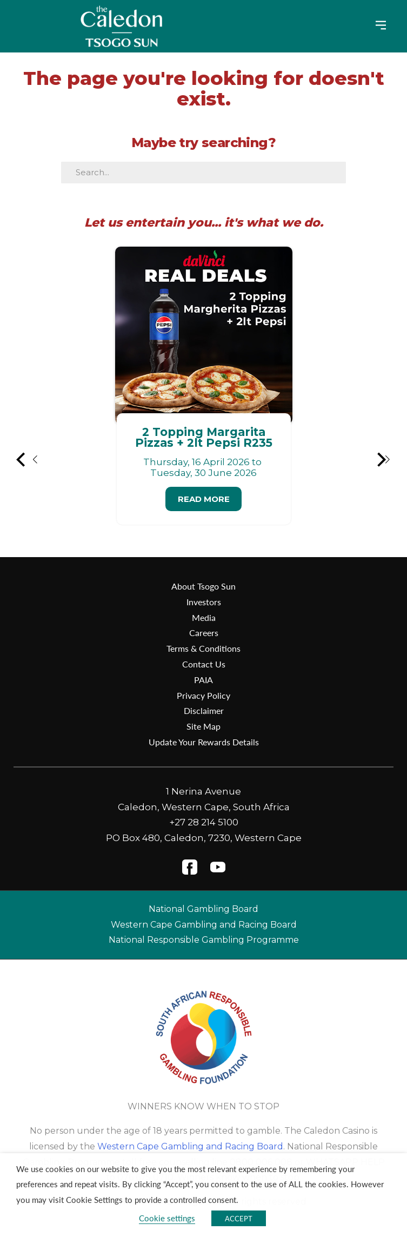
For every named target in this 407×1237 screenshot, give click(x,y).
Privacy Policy (203, 695)
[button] (27, 460)
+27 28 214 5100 (203, 822)
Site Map (203, 726)
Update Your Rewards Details (204, 742)
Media (204, 617)
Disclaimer (204, 710)
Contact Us (203, 664)
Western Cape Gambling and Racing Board (204, 925)
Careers (203, 632)
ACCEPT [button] (238, 1218)
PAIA (203, 679)
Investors (203, 602)
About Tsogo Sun (203, 586)
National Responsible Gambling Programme (204, 940)
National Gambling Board (203, 909)
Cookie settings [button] (167, 1218)
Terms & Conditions (203, 648)
